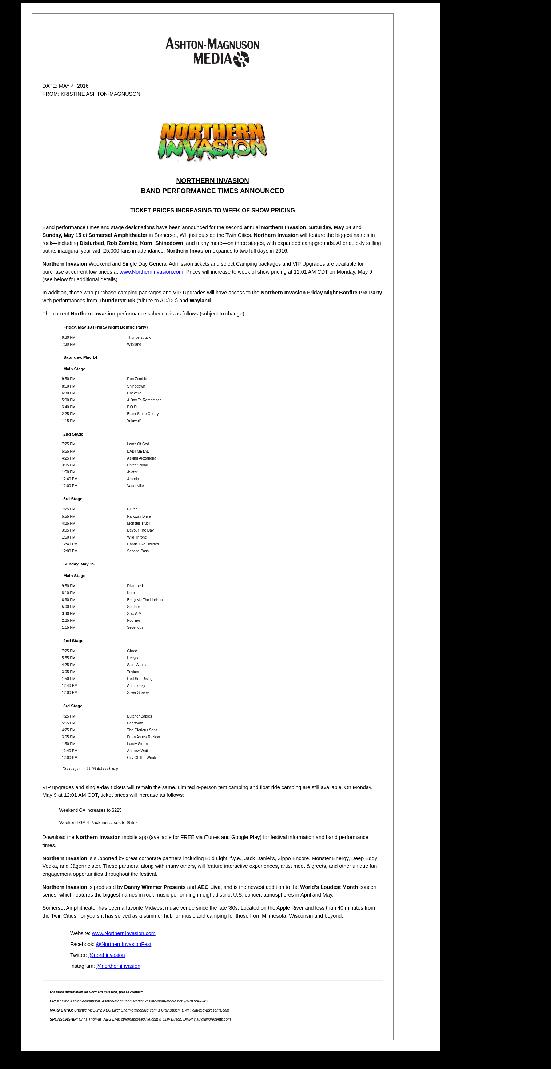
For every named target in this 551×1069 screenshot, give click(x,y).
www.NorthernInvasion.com (151, 272)
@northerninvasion (118, 966)
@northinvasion (106, 955)
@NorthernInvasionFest (123, 944)
